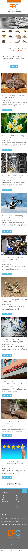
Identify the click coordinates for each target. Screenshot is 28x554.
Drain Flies (4, 505)
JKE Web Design (14, 552)
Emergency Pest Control (14, 1)
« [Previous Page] (12, 484)
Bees (3, 499)
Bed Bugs (4, 497)
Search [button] (13, 66)
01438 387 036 (14, 11)
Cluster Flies (4, 503)
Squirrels (17, 505)
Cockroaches (5, 501)
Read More (6, 109)
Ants (3, 495)
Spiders (17, 503)
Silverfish (17, 501)
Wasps (17, 507)
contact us (5, 525)
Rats (16, 499)
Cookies (11, 541)
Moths (17, 497)
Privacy (16, 541)
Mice (17, 495)
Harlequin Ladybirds (6, 509)
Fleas (3, 507)
